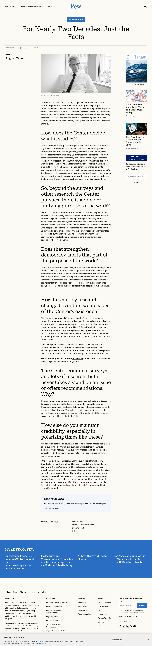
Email (127, 172)
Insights (81, 598)
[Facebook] (120, 626)
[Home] (25, 592)
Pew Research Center (85, 111)
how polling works (70, 361)
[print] (21, 58)
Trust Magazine (76, 19)
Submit (136, 182)
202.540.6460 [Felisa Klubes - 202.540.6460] (78, 528)
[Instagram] (123, 626)
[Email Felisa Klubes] (73, 531)
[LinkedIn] (127, 626)
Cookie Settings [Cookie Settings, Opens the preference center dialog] (116, 641)
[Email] (136, 176)
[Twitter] (131, 626)
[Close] (148, 641)
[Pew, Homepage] (76, 6)
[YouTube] (134, 626)
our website (77, 358)
